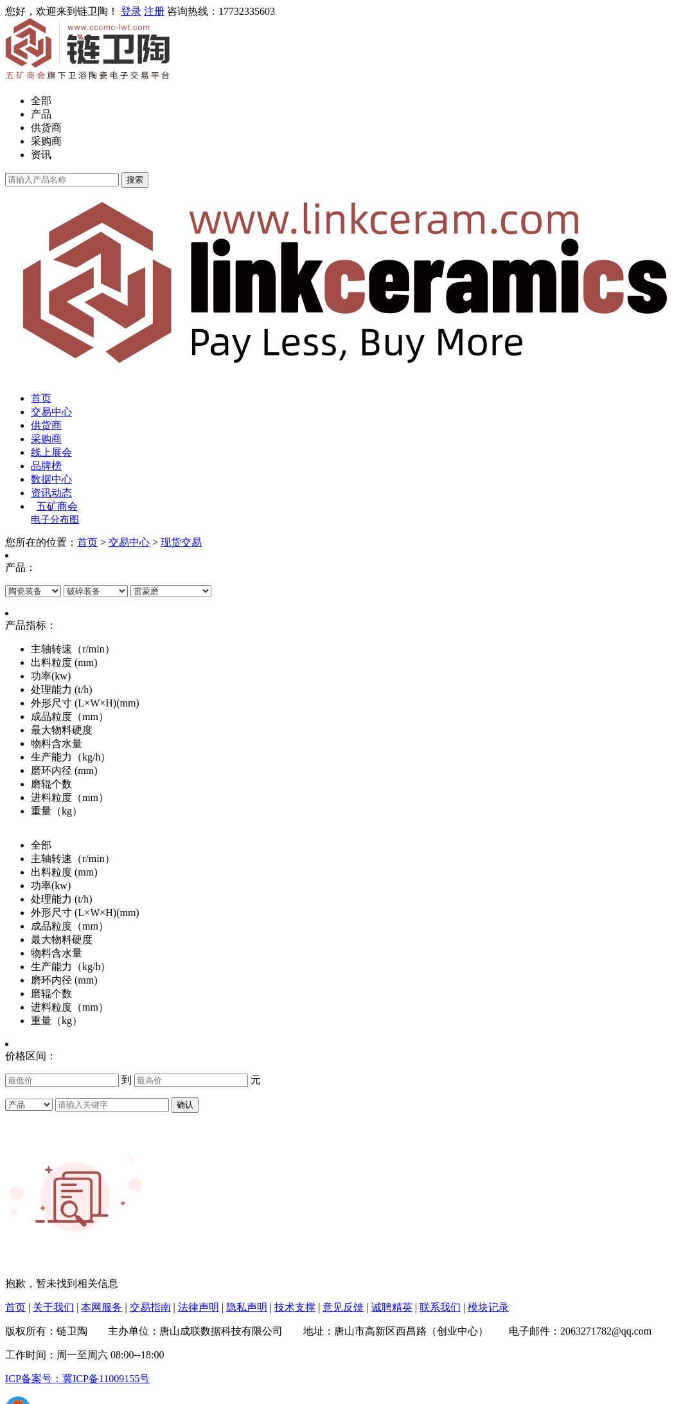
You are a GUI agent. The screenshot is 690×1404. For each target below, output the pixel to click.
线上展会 (51, 452)
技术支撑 (294, 1307)
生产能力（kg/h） (71, 966)
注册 (154, 11)
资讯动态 (51, 492)
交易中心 (51, 411)
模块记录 (488, 1307)
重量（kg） (56, 1020)
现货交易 (181, 542)
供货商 (46, 127)
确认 (185, 1105)
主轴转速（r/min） (73, 858)
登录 (131, 11)
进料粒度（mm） (70, 1007)
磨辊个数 (51, 993)
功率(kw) (51, 885)
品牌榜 (46, 465)
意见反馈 (343, 1307)
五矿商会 (57, 506)
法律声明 (198, 1307)
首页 (41, 398)
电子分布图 (55, 519)
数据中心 (51, 479)
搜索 (135, 179)
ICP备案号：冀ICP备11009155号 (77, 1378)
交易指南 (150, 1307)
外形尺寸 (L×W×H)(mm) (85, 912)
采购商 (46, 141)
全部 (41, 100)
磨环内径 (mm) (64, 980)
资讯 (41, 154)
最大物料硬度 (62, 939)
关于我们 (53, 1307)
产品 (41, 114)
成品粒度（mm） (70, 926)
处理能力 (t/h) (62, 899)
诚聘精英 (391, 1307)
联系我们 (440, 1307)
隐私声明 (246, 1307)
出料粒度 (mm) (64, 872)
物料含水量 (56, 953)
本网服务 (101, 1307)
